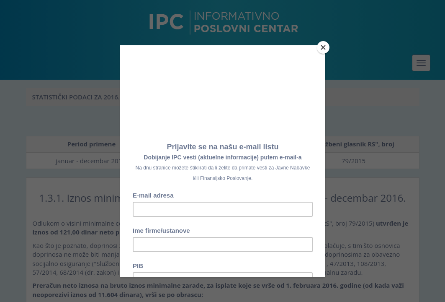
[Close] (323, 47)
